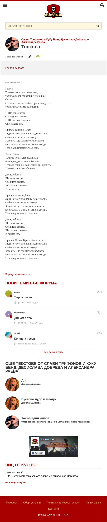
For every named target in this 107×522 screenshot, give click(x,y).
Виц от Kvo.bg (20, 465)
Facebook (11, 502)
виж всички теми (53, 352)
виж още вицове (15, 482)
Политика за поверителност (63, 502)
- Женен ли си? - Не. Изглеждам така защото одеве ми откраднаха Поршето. (41, 474)
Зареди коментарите (17, 274)
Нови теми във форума (31, 283)
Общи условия (32, 502)
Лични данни (93, 502)
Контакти (53, 508)
